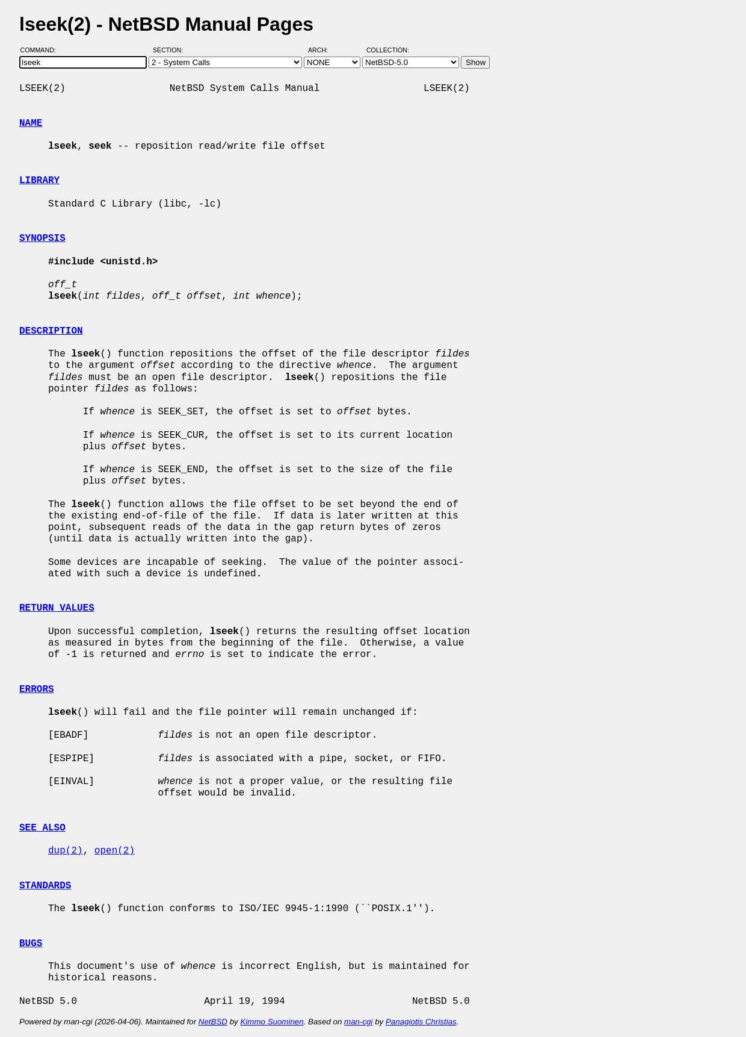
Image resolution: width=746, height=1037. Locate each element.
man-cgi (358, 1021)
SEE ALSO (42, 828)
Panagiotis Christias (421, 1021)
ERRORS (36, 689)
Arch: (323, 50)
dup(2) (65, 851)
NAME (30, 123)
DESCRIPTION (51, 331)
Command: (41, 50)
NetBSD (213, 1021)
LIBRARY (39, 180)
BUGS (30, 943)
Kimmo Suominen (271, 1021)
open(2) (114, 851)
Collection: (387, 50)
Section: (170, 50)
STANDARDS (45, 885)
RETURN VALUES (56, 608)
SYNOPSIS (42, 238)
